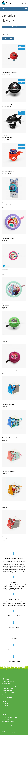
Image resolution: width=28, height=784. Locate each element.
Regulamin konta (6, 695)
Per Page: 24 (5, 34)
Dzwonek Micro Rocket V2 (8, 171)
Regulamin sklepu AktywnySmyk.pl (11, 686)
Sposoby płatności (18, 590)
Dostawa (14, 573)
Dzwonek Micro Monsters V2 (8, 505)
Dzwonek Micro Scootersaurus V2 (9, 438)
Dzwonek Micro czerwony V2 (8, 538)
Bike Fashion (4, 70)
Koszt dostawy (6, 683)
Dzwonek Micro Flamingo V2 (8, 471)
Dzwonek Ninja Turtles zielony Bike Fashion (11, 339)
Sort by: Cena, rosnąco (7, 30)
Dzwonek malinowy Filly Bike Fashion (10, 370)
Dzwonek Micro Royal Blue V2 (8, 404)
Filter (14, 26)
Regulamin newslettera (8, 692)
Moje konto (5, 708)
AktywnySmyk (5, 236)
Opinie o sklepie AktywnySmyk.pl (10, 732)
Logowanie (5, 703)
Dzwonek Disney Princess (8, 238)
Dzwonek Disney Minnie (7, 272)
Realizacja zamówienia (7, 688)
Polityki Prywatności (7, 697)
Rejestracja (5, 705)
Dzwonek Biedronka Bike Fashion (9, 72)
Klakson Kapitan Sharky (7, 137)
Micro (3, 168)
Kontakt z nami (6, 710)
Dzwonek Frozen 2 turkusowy (8, 204)
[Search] (22, 3)
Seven (3, 202)
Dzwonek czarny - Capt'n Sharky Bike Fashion (12, 104)
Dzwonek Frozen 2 (6, 305)
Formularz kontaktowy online (9, 717)
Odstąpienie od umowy (8, 681)
